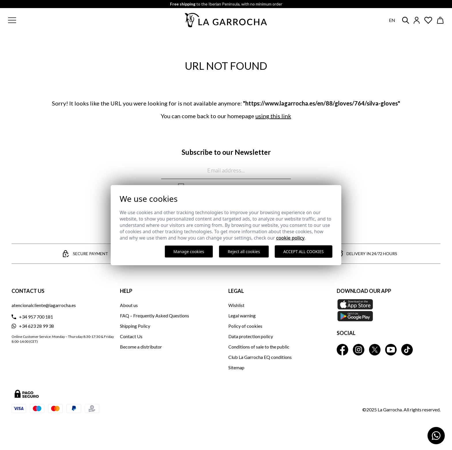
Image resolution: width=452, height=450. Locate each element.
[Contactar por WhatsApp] (436, 435)
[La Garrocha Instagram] (358, 349)
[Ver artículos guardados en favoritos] (428, 20)
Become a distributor (141, 346)
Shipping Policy (135, 326)
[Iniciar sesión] (417, 20)
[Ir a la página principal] (226, 20)
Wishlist (236, 305)
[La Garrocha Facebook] (342, 349)
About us (129, 305)
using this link (273, 115)
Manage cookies (189, 251)
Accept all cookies (303, 251)
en (392, 20)
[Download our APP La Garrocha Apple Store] (388, 310)
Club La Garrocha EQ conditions (260, 357)
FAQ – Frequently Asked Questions (154, 315)
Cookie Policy (290, 238)
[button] (47, 20)
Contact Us (131, 336)
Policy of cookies (245, 326)
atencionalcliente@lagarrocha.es (44, 305)
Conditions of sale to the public (258, 346)
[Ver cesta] (440, 20)
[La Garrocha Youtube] (391, 349)
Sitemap (236, 367)
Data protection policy (250, 336)
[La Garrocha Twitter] (375, 349)
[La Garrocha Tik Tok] (407, 349)
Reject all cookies (244, 251)
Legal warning (242, 315)
